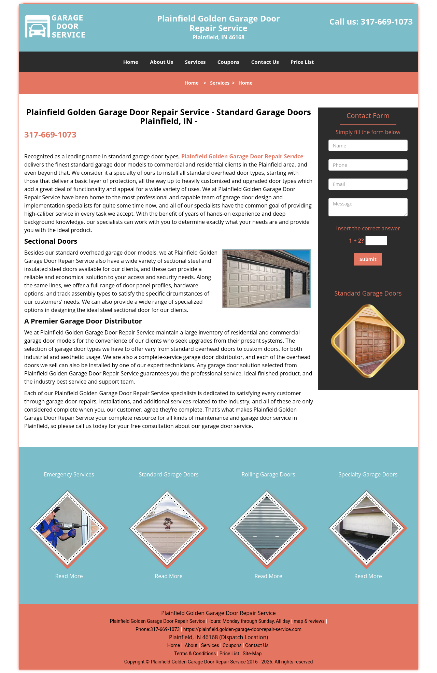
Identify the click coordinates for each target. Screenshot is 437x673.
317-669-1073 (387, 21)
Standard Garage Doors (367, 293)
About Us (161, 61)
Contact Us (265, 61)
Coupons (228, 61)
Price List (302, 61)
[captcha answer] (376, 241)
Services (195, 61)
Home (130, 61)
